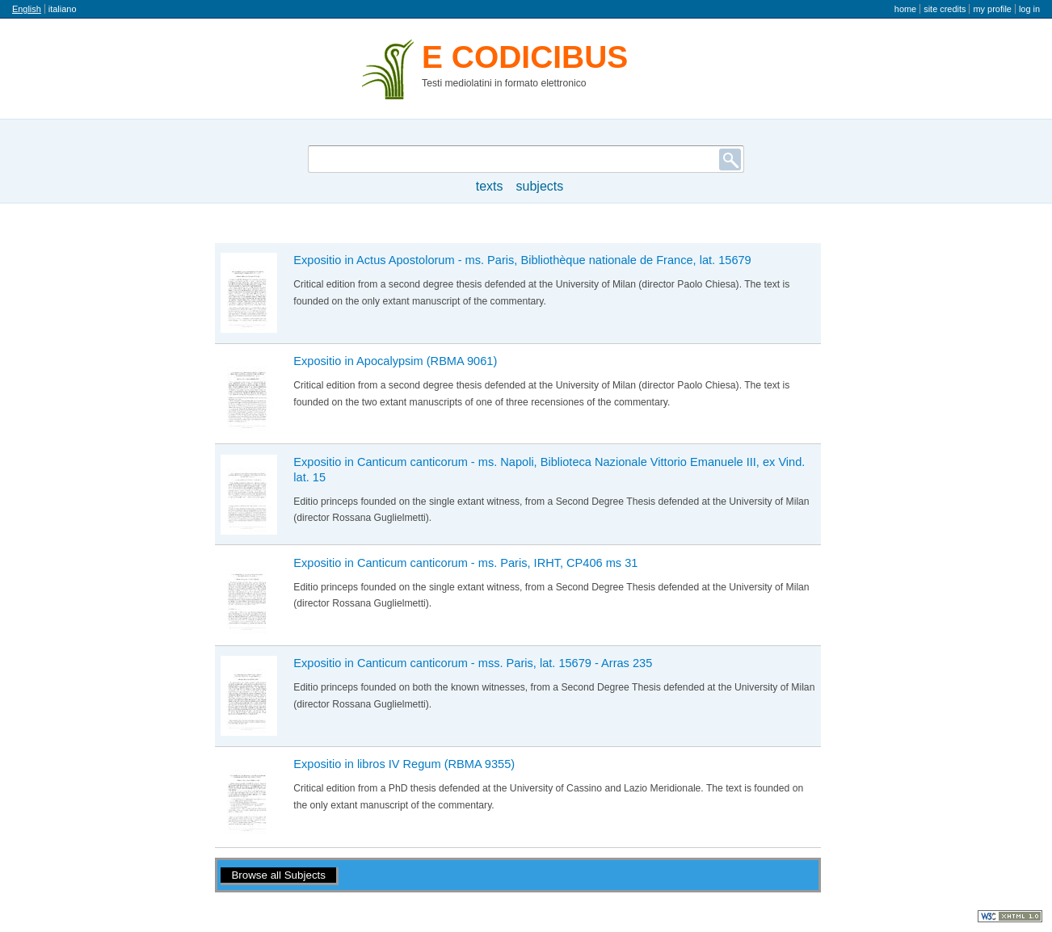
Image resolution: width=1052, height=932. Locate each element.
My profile (992, 9)
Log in (1029, 9)
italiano (62, 9)
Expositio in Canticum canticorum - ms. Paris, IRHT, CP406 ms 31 (465, 562)
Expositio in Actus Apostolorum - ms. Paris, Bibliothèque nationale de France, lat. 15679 (522, 260)
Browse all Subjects (278, 875)
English (26, 9)
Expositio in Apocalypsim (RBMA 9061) (395, 361)
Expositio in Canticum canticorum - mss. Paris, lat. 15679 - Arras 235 (472, 663)
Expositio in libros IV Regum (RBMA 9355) (404, 764)
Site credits (945, 9)
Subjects (540, 186)
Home (905, 9)
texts (489, 186)
